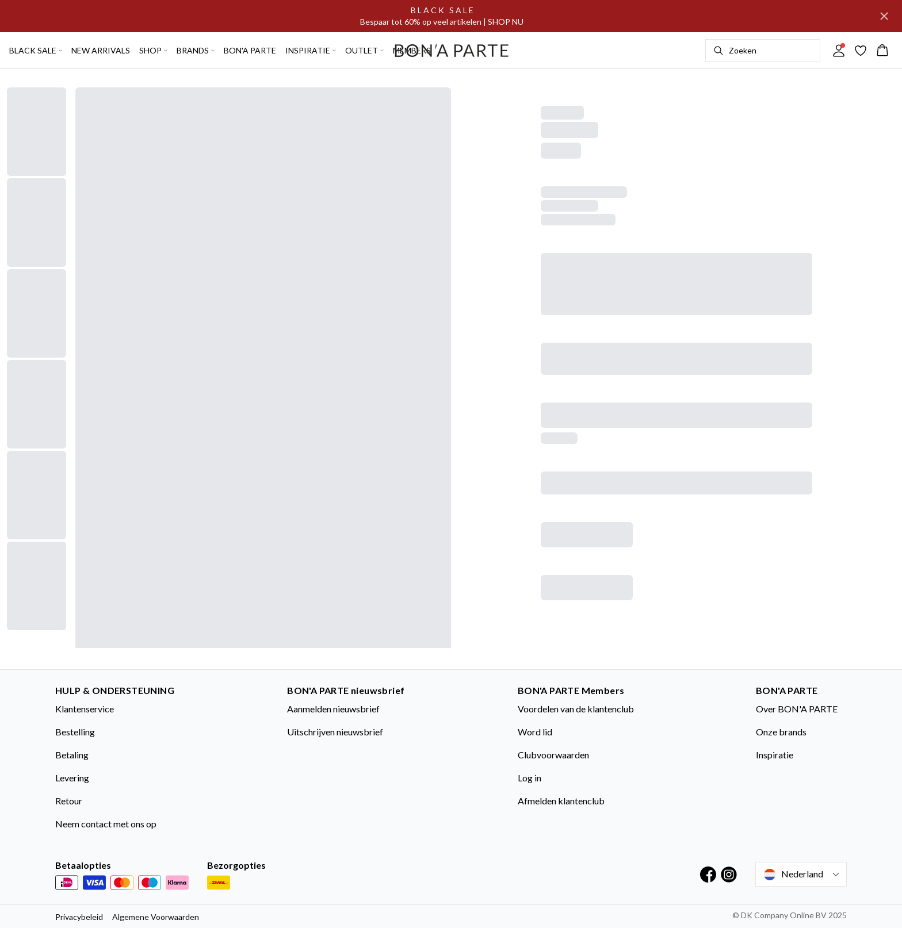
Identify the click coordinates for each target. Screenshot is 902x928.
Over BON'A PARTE (797, 708)
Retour (68, 800)
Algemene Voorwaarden (155, 917)
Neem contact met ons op (105, 823)
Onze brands (781, 731)
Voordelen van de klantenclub (576, 708)
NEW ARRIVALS (100, 50)
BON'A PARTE (250, 50)
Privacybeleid (79, 917)
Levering (72, 777)
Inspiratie (774, 754)
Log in (529, 777)
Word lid (535, 731)
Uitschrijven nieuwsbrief (335, 731)
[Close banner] (884, 16)
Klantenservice (84, 708)
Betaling (72, 754)
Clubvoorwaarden (553, 754)
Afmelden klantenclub (561, 800)
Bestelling (75, 731)
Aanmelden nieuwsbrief (333, 708)
